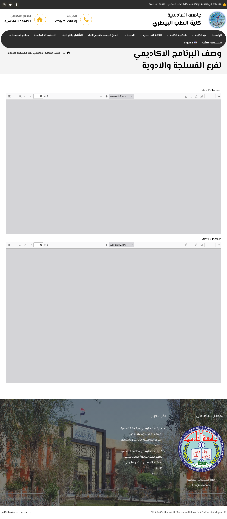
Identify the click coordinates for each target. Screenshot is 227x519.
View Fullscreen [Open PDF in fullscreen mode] (211, 90)
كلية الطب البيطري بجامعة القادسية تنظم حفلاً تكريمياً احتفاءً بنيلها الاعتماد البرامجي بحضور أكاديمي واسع (141, 460)
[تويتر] (10, 5)
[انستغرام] (4, 5)
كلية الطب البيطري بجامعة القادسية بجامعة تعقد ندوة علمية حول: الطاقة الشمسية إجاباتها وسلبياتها (141, 434)
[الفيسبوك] (16, 5)
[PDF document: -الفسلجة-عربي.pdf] (113, 163)
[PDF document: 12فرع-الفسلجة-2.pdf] (113, 312)
